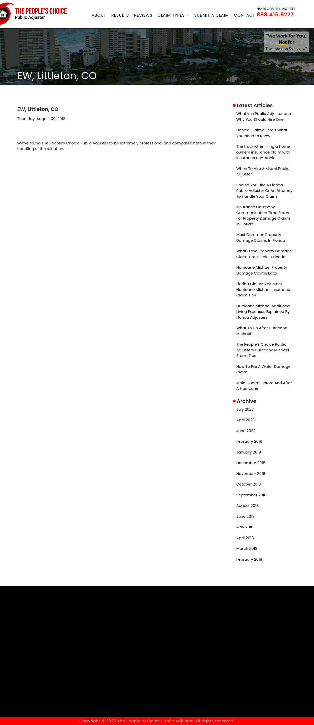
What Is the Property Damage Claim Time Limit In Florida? (264, 253)
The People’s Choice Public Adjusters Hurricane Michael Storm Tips (262, 350)
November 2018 (250, 473)
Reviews (143, 15)
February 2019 (249, 441)
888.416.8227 (275, 14)
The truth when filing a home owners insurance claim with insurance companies (263, 152)
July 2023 (245, 409)
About (99, 15)
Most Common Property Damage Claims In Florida (260, 237)
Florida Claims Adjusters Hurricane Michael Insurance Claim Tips (263, 289)
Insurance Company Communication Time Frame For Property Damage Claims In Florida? (263, 215)
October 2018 (248, 484)
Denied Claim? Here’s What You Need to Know (262, 132)
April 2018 (245, 537)
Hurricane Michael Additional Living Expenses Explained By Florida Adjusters (263, 311)
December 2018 (250, 462)
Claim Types (172, 15)
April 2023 (245, 419)
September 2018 (251, 494)
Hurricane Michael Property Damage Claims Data (261, 270)
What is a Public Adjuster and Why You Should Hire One (263, 116)
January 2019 (248, 452)
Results (120, 15)
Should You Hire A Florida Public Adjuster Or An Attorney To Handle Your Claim (264, 190)
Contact (244, 15)
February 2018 (249, 559)
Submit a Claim (211, 15)
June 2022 (246, 430)
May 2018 (245, 527)
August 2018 (247, 505)
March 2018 (247, 548)
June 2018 (245, 516)
